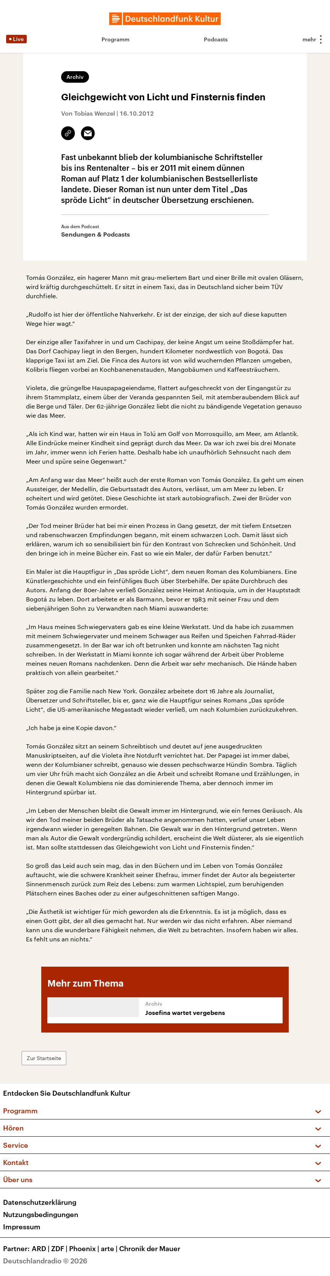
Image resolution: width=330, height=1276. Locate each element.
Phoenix (85, 1248)
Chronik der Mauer (149, 1248)
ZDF (60, 1248)
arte (110, 1248)
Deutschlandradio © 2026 (45, 1260)
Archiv (75, 77)
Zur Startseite (44, 1058)
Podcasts (216, 39)
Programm (115, 39)
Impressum (21, 1226)
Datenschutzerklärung (39, 1202)
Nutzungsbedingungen (40, 1214)
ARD (41, 1248)
